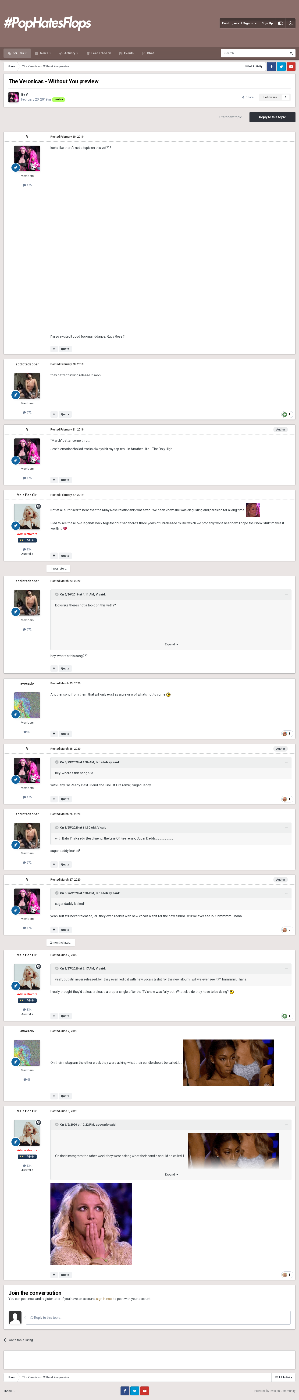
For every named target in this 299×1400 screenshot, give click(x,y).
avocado (27, 683)
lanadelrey (104, 762)
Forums (18, 53)
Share (247, 97)
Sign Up (267, 23)
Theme (9, 1391)
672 (27, 412)
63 (27, 732)
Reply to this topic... (46, 1318)
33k (27, 549)
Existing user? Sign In (239, 23)
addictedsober (27, 364)
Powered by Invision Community (274, 1391)
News (44, 53)
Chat (150, 53)
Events (128, 53)
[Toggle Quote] (57, 594)
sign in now (104, 1299)
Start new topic (230, 117)
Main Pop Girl (27, 495)
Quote (65, 349)
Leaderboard (101, 53)
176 (27, 185)
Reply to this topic (272, 117)
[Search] (243, 53)
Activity (70, 53)
